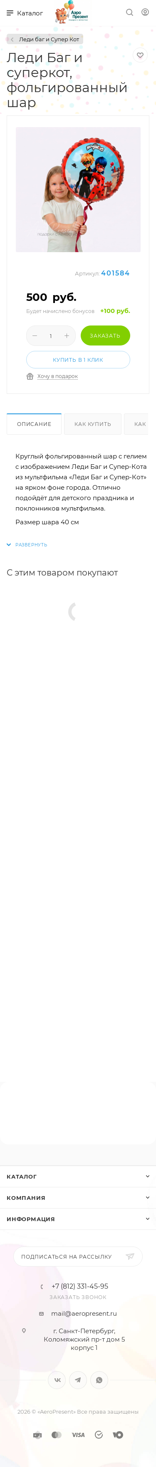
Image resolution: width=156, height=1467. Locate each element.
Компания (26, 1197)
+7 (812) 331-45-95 (80, 1286)
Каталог (22, 1176)
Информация (31, 1219)
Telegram (78, 1380)
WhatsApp (99, 1380)
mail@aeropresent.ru (84, 1313)
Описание (34, 424)
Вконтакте (57, 1380)
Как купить (92, 424)
